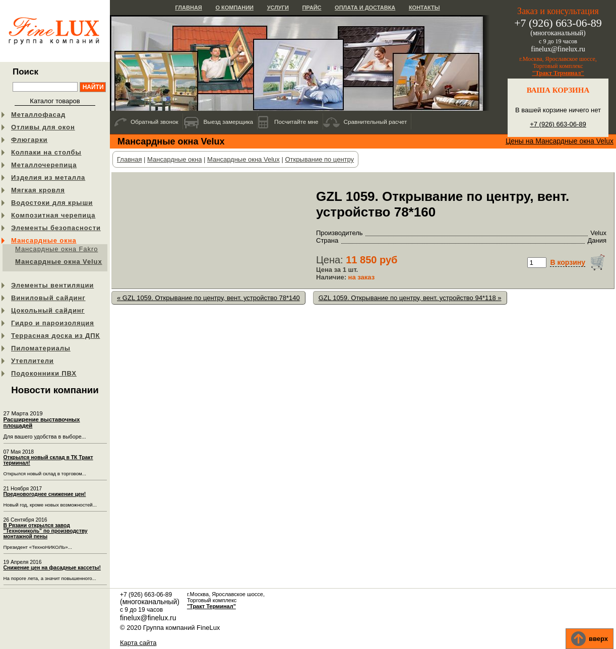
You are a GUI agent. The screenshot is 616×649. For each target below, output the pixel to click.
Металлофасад (38, 114)
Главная (188, 8)
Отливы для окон (43, 127)
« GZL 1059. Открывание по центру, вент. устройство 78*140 (208, 298)
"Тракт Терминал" (558, 73)
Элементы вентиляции (52, 285)
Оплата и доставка (365, 8)
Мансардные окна (44, 240)
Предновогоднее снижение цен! (45, 494)
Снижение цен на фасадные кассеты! (52, 567)
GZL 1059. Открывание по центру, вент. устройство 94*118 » (410, 298)
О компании (234, 8)
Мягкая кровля (38, 190)
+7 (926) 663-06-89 (558, 124)
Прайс (311, 8)
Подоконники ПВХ (44, 373)
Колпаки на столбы (46, 152)
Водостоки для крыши (52, 202)
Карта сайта (138, 642)
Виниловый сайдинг (48, 298)
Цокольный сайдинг (48, 310)
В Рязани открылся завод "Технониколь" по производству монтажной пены (46, 531)
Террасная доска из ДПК (55, 335)
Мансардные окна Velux (58, 261)
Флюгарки (29, 139)
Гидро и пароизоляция (52, 323)
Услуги (278, 8)
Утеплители (32, 361)
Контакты (424, 8)
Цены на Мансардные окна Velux (559, 141)
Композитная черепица (53, 215)
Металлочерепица (44, 165)
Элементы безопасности (56, 228)
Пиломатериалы (41, 348)
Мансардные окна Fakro (56, 249)
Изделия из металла (48, 177)
